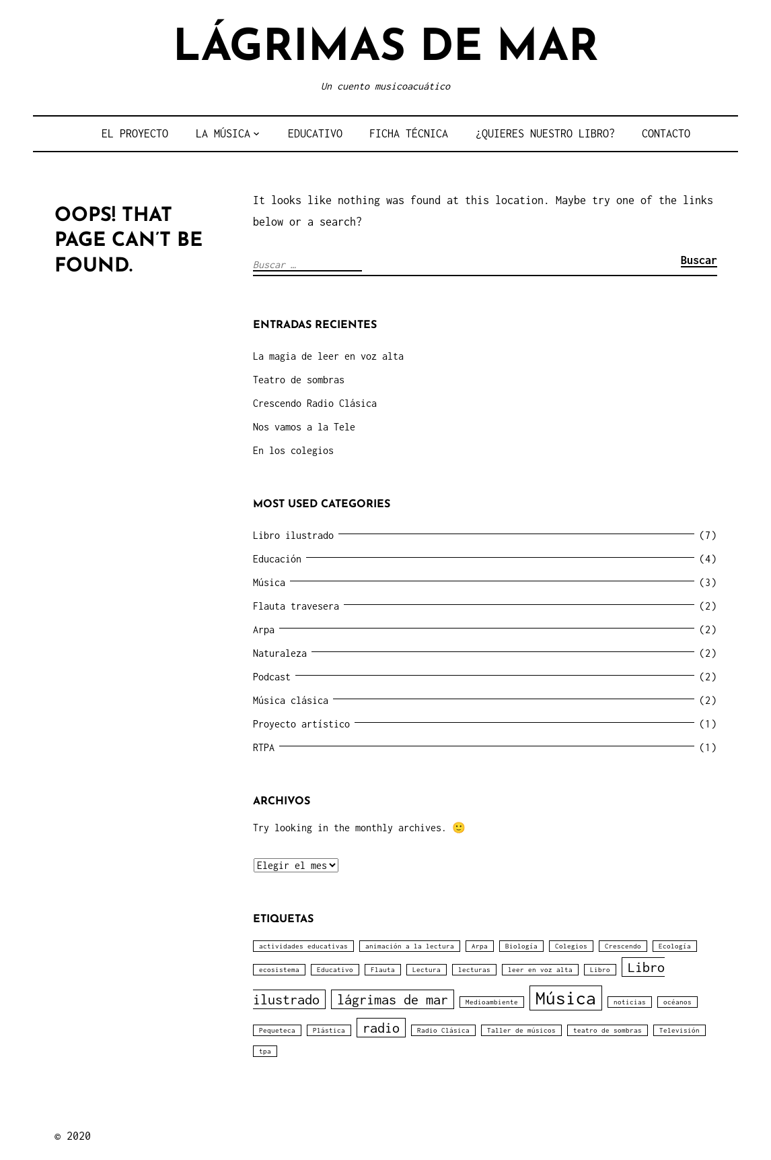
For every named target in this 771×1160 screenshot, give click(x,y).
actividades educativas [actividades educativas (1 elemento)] (303, 946)
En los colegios (293, 450)
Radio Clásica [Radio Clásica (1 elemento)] (443, 1030)
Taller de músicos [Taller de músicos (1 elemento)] (521, 1030)
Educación (277, 559)
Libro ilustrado (293, 535)
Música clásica (290, 700)
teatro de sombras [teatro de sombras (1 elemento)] (607, 1030)
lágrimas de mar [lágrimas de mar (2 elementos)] (392, 999)
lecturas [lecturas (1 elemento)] (474, 969)
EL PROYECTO (135, 133)
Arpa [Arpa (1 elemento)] (480, 946)
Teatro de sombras (298, 379)
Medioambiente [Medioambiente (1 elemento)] (492, 1002)
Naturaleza (280, 653)
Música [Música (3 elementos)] (566, 998)
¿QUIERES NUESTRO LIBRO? (545, 133)
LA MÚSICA (223, 133)
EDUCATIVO (315, 133)
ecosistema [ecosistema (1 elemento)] (279, 969)
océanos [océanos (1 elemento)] (677, 1002)
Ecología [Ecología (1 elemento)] (675, 946)
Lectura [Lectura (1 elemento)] (426, 969)
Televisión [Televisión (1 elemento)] (679, 1030)
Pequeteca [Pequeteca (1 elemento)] (277, 1030)
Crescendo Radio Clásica (315, 403)
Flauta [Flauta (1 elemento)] (383, 969)
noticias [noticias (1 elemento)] (630, 1002)
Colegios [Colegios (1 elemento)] (571, 946)
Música (269, 582)
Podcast (272, 676)
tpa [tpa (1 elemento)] (265, 1051)
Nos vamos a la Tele (304, 426)
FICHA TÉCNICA (408, 133)
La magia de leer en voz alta (328, 356)
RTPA (263, 747)
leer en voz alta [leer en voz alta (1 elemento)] (540, 969)
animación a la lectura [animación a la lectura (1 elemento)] (409, 946)
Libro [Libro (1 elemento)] (600, 969)
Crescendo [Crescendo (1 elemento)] (623, 946)
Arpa (263, 629)
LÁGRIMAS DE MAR (386, 49)
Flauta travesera (296, 606)
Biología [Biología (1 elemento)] (521, 946)
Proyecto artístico (301, 724)
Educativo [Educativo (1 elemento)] (335, 969)
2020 (79, 1136)
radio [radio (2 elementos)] (381, 1027)
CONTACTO (666, 133)
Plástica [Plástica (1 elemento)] (329, 1030)
